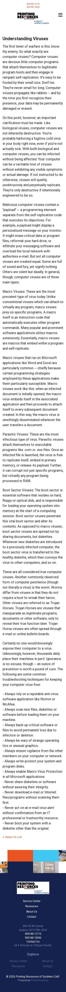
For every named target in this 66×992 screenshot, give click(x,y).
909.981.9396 (33, 937)
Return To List (13, 837)
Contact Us (33, 941)
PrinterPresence (39, 980)
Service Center (31, 901)
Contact (31, 916)
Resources (31, 906)
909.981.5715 (33, 4)
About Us (31, 911)
